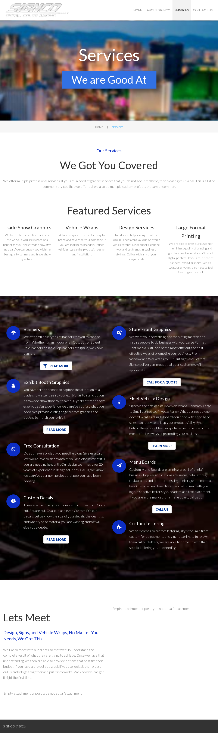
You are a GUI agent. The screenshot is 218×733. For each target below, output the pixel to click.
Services (182, 10)
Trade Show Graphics (27, 227)
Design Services (136, 227)
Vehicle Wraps (81, 227)
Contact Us (203, 10)
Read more (56, 429)
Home (138, 10)
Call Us (162, 509)
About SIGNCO (158, 10)
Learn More (162, 446)
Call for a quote (162, 382)
